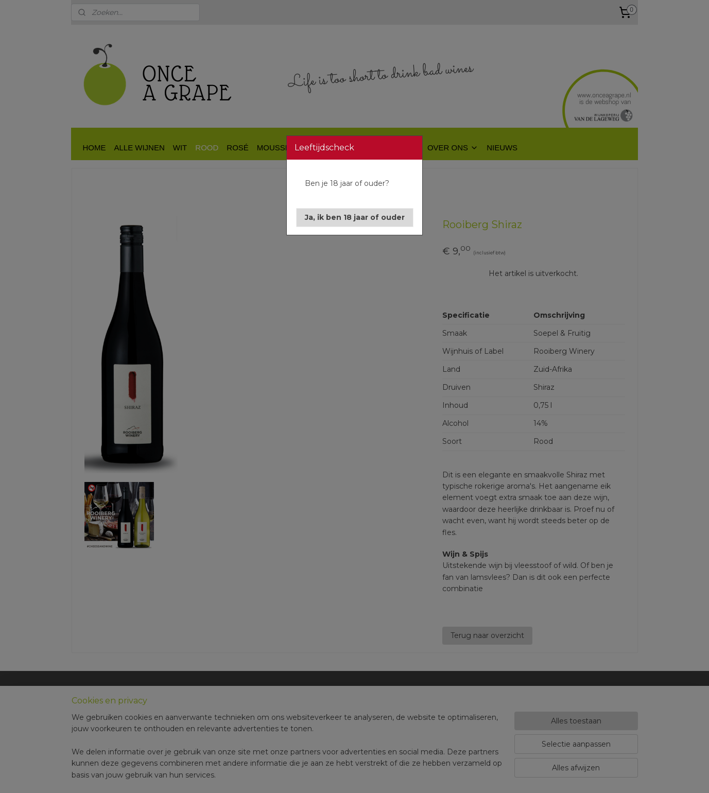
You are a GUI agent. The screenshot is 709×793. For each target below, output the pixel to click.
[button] (354, 217)
